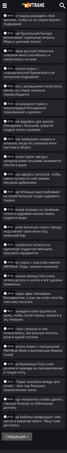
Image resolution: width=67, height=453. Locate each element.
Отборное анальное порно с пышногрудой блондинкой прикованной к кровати (26, 108)
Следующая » (17, 436)
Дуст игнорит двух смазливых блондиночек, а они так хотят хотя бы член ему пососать (33, 298)
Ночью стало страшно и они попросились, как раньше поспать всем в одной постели (31, 333)
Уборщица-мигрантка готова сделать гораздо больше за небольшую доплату (33, 403)
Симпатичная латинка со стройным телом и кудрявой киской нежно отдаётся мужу (31, 214)
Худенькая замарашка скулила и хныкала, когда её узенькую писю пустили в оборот (30, 143)
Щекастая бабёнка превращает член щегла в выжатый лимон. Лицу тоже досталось (32, 421)
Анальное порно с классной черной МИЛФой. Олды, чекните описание (32, 264)
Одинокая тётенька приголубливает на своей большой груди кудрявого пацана (32, 196)
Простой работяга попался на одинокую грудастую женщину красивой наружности (28, 249)
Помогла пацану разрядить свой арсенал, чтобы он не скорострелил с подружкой (33, 20)
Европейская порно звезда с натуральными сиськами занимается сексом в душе (32, 161)
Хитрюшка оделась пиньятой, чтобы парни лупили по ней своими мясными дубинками (32, 178)
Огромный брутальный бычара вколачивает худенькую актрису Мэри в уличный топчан (29, 37)
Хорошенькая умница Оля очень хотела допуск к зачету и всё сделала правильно (33, 280)
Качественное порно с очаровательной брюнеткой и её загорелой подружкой (29, 73)
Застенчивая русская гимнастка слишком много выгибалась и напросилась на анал (28, 55)
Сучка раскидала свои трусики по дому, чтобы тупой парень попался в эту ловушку (32, 315)
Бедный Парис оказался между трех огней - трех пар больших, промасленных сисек (32, 386)
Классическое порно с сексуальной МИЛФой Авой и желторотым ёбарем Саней (33, 350)
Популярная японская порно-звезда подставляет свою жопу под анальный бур (32, 231)
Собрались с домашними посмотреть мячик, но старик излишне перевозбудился (33, 90)
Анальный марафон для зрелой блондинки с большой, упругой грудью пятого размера (28, 125)
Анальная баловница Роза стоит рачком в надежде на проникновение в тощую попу (33, 368)
